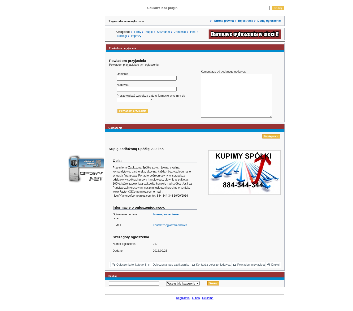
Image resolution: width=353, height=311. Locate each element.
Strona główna (224, 20)
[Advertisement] (86, 72)
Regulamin (182, 306)
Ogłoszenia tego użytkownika (171, 273)
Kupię (149, 32)
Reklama (207, 306)
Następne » (271, 144)
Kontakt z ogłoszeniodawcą (170, 233)
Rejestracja (245, 20)
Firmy (137, 32)
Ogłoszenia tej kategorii (131, 273)
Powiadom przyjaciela (251, 273)
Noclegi (122, 36)
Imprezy (136, 36)
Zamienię (180, 32)
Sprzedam (163, 32)
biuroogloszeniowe (166, 223)
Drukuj (275, 273)
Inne (193, 32)
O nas (196, 306)
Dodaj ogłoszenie (269, 20)
